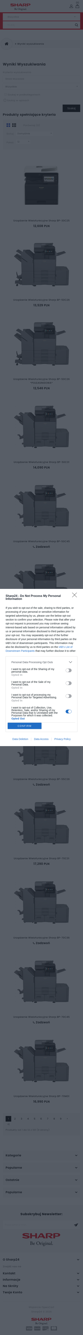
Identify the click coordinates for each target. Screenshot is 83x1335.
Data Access (41, 739)
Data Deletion (20, 739)
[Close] (75, 596)
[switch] (69, 670)
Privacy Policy (62, 739)
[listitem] (41, 662)
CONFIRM (25, 726)
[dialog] (41, 667)
